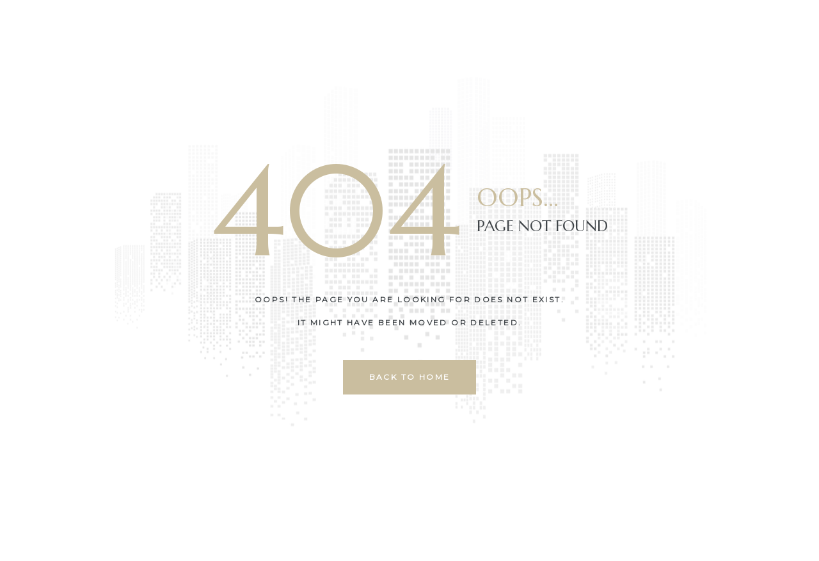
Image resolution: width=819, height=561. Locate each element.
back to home (409, 377)
